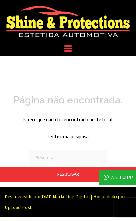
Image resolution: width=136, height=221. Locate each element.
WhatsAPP (121, 177)
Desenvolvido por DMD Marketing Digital (47, 196)
